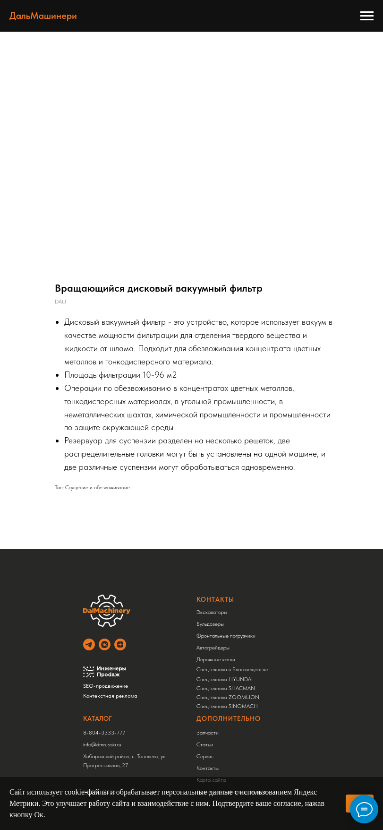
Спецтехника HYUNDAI (224, 679)
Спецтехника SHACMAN (225, 688)
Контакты (207, 768)
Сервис (205, 756)
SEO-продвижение (105, 686)
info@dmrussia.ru (102, 744)
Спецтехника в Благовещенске (232, 669)
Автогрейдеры (213, 647)
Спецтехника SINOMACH (227, 706)
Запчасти (207, 732)
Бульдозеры (210, 624)
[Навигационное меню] (367, 16)
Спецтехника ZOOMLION (227, 697)
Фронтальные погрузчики (225, 635)
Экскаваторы (211, 612)
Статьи (204, 744)
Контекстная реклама (110, 695)
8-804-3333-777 (104, 732)
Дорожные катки (215, 659)
